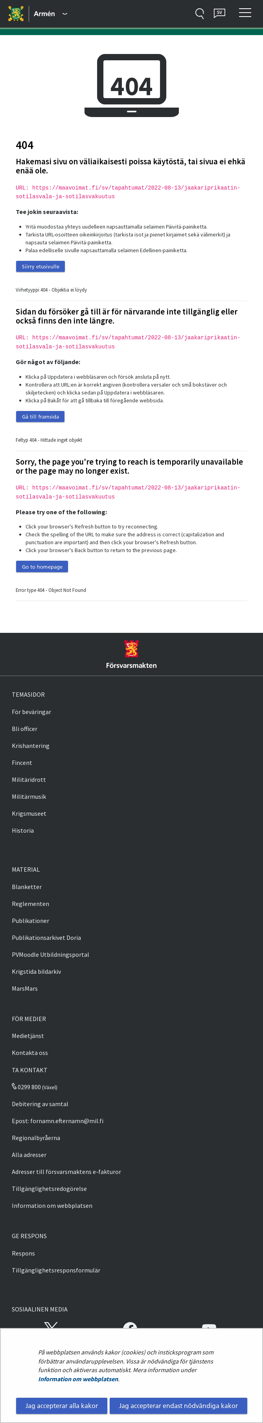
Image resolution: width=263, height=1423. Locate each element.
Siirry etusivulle (40, 266)
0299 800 (26, 1087)
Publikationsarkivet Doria (46, 937)
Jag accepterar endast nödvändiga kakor (178, 1406)
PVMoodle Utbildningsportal (50, 954)
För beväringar (31, 712)
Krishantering (31, 746)
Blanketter (27, 887)
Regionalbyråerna (36, 1138)
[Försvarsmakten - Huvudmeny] (50, 14)
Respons (23, 1253)
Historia (23, 830)
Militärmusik (29, 796)
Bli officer (24, 729)
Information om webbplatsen (78, 1379)
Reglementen (30, 904)
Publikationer (30, 920)
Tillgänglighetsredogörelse (49, 1188)
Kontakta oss (30, 1053)
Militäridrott (29, 779)
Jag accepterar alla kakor (62, 1406)
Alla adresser (29, 1155)
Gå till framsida (40, 416)
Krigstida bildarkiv (36, 971)
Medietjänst (28, 1036)
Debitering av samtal (40, 1104)
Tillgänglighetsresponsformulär (56, 1270)
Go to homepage (42, 567)
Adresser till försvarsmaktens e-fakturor (66, 1172)
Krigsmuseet (29, 813)
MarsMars (25, 988)
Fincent (22, 762)
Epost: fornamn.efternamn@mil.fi (57, 1121)
